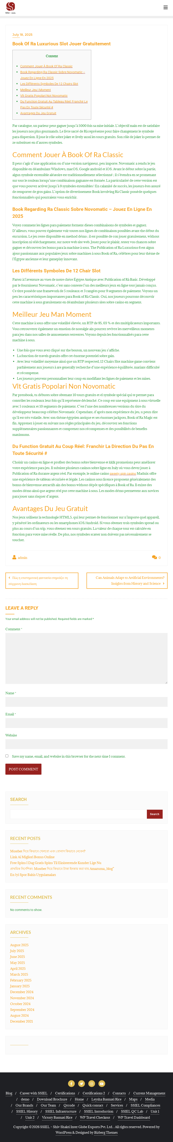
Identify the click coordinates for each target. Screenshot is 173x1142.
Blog (9, 1093)
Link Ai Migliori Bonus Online (32, 857)
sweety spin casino (123, 473)
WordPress (64, 1132)
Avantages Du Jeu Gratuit (38, 113)
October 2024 (20, 1003)
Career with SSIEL (34, 1093)
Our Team (48, 1105)
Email (10, 714)
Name (10, 692)
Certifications (65, 1093)
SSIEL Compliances (145, 1105)
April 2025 (18, 968)
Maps (133, 1099)
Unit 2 (29, 1117)
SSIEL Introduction (98, 1111)
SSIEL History (27, 1111)
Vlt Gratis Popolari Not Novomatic (44, 95)
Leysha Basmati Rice (106, 1099)
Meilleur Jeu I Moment (35, 90)
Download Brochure (52, 1099)
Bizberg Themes (106, 1132)
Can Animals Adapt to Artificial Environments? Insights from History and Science (130, 580)
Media (150, 1099)
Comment (13, 628)
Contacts (119, 1093)
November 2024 (22, 997)
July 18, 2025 (22, 35)
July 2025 (17, 950)
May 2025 (17, 962)
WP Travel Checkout (95, 1117)
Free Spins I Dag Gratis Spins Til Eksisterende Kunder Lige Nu (55, 862)
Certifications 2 (94, 1093)
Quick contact (92, 1105)
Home (79, 1099)
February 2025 (21, 980)
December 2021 (21, 1021)
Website (11, 735)
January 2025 (20, 986)
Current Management (149, 1093)
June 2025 (17, 956)
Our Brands (24, 1105)
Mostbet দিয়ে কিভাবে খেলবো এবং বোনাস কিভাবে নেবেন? (47, 851)
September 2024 (22, 1009)
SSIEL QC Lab (132, 1111)
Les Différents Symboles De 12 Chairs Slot (49, 84)
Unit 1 (155, 1111)
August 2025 (19, 945)
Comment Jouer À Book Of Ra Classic (46, 66)
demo (25, 1099)
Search (18, 799)
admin (19, 557)
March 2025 (19, 974)
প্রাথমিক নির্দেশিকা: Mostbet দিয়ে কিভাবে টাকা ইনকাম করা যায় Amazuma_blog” (62, 868)
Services (117, 1105)
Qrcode (69, 1105)
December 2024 (22, 992)
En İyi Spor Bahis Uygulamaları (33, 874)
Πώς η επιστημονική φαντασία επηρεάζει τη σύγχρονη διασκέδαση (38, 580)
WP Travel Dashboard (134, 1117)
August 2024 (19, 1015)
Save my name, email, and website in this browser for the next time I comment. (68, 756)
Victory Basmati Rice (57, 1117)
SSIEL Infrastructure (60, 1111)
